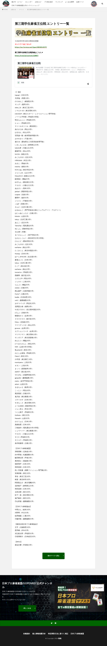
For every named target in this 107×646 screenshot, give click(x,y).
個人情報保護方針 (39, 634)
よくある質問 (69, 2)
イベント (21, 9)
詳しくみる (27, 608)
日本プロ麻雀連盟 (77, 634)
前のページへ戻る (53, 556)
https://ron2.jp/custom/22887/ (26, 56)
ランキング (59, 2)
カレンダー (28, 2)
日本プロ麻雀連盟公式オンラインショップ (25, 5)
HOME (6, 9)
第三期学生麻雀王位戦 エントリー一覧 (38, 9)
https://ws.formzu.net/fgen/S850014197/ (31, 47)
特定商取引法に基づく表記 (58, 634)
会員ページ (80, 2)
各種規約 (26, 634)
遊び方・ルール (16, 2)
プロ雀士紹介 (48, 2)
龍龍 (59, 638)
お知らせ (38, 2)
